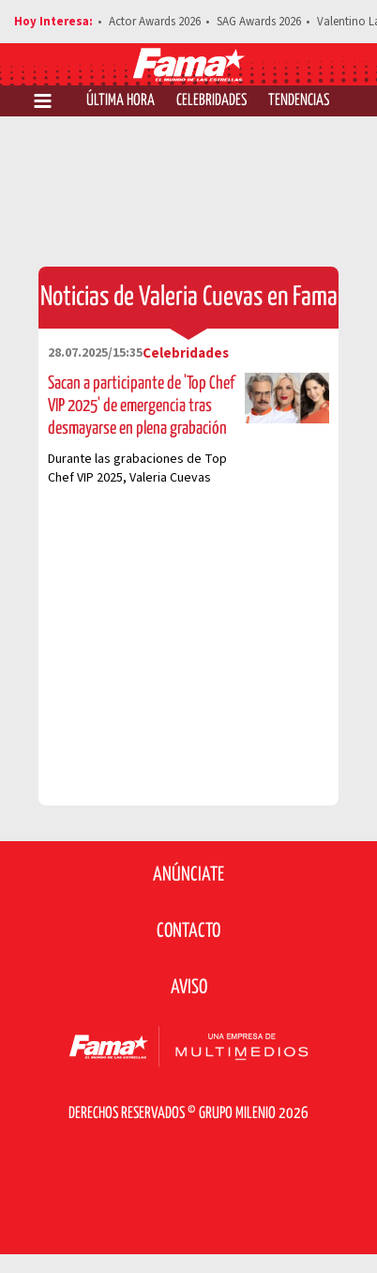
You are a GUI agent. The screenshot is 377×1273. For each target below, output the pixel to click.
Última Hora (120, 101)
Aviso (189, 987)
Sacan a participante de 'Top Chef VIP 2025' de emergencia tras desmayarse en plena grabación (141, 406)
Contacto (188, 931)
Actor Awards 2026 (155, 21)
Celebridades (211, 101)
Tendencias (298, 101)
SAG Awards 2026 (259, 21)
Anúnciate (188, 875)
